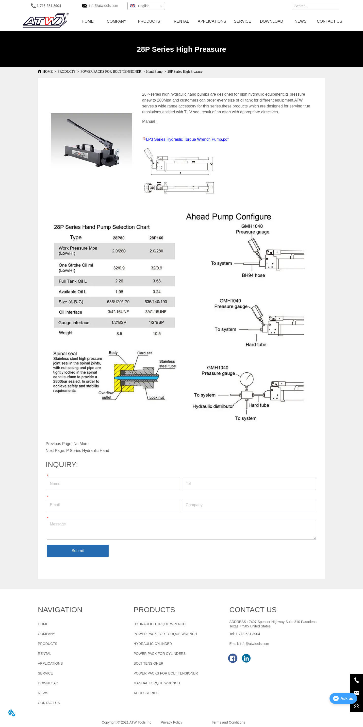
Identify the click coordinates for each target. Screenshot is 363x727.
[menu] (208, 21)
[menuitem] (149, 21)
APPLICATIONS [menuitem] (212, 21)
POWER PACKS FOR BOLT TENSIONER (111, 71)
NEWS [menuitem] (300, 21)
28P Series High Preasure (184, 71)
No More (80, 444)
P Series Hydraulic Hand (87, 451)
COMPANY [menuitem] (117, 21)
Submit (78, 551)
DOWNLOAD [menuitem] (271, 21)
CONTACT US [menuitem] (329, 21)
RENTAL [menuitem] (181, 21)
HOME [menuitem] (88, 21)
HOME (48, 71)
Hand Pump (154, 71)
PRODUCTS (67, 71)
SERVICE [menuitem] (242, 21)
